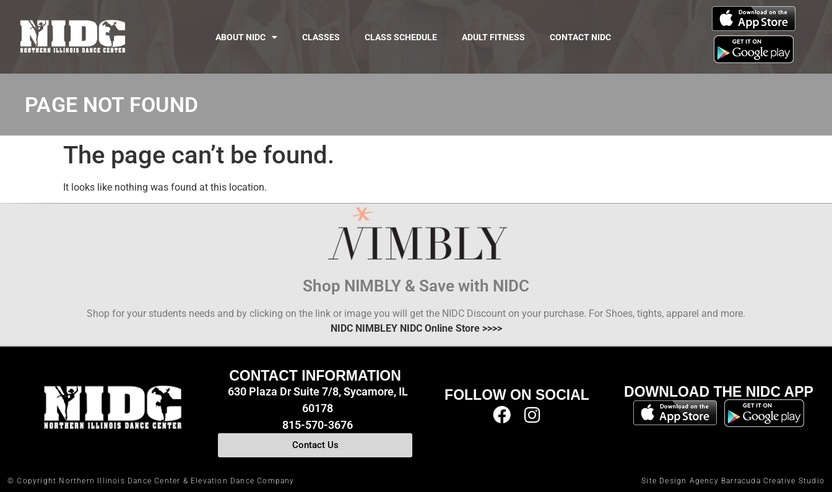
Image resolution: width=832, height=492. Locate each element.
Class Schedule (401, 37)
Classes (321, 37)
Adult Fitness (493, 37)
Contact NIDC (580, 37)
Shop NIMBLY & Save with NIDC (416, 286)
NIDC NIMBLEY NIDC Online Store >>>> (416, 328)
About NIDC (246, 37)
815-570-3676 (317, 424)
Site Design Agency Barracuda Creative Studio (733, 481)
